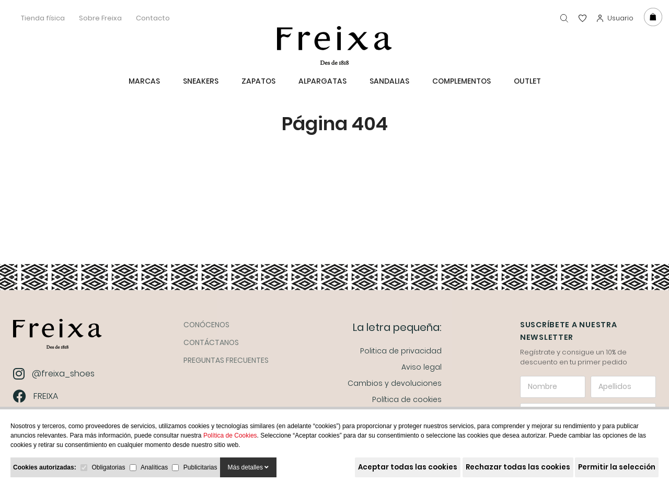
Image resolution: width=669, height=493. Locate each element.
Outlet (527, 81)
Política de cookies (407, 399)
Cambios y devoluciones (395, 383)
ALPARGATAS (322, 81)
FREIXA (36, 396)
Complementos (461, 81)
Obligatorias (108, 467)
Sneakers (200, 81)
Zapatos (258, 81)
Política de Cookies (230, 435)
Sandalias (389, 81)
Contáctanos (211, 342)
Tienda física (43, 18)
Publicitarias (200, 467)
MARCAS (144, 81)
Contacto (153, 18)
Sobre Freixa (100, 18)
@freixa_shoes (55, 373)
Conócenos (206, 324)
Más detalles (248, 467)
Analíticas (154, 467)
